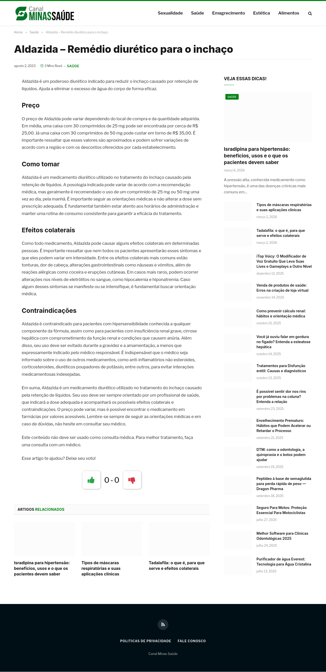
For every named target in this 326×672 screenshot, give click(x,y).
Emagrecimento (228, 13)
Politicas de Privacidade (145, 641)
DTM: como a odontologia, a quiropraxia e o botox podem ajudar (281, 455)
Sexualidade (170, 13)
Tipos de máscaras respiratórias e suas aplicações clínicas (101, 568)
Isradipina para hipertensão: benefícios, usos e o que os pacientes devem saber (42, 568)
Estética (261, 13)
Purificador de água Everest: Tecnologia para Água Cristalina (283, 562)
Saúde (197, 13)
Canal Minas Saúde (163, 654)
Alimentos (288, 13)
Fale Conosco (192, 641)
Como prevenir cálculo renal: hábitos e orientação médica (281, 313)
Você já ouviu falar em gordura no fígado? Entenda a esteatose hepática (283, 342)
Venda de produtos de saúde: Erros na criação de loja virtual (282, 288)
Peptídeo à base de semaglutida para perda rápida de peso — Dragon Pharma (283, 484)
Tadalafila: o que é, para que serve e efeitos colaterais (177, 565)
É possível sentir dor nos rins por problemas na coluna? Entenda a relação (281, 396)
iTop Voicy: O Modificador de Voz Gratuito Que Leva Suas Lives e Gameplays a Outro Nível (284, 261)
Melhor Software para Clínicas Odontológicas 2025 (282, 536)
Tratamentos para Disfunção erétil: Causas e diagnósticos (281, 368)
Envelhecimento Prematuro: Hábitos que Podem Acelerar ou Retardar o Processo (283, 426)
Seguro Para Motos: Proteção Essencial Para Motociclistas (281, 510)
